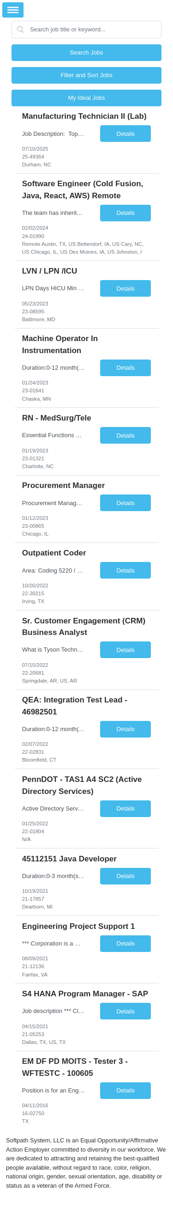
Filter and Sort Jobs (86, 75)
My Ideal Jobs (86, 97)
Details (125, 133)
